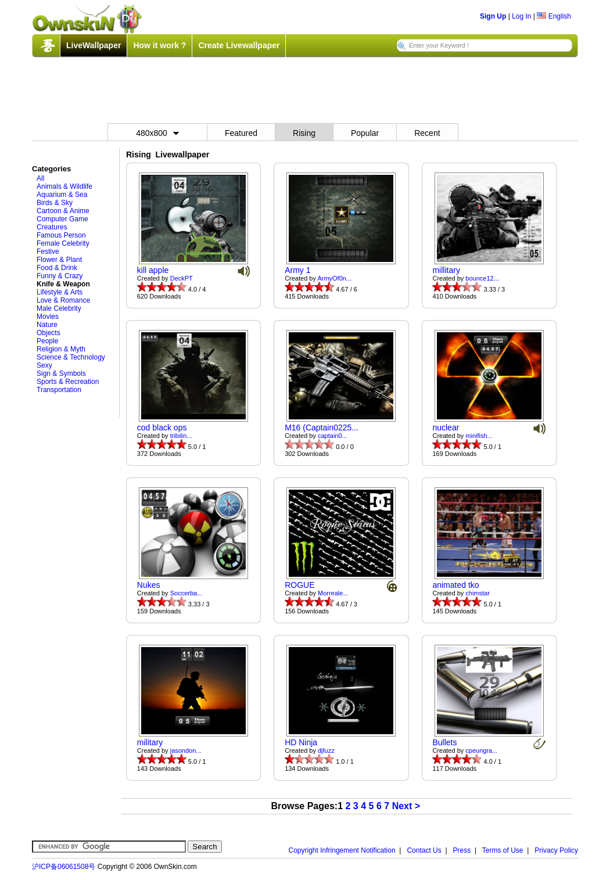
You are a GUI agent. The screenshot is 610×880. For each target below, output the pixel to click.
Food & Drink (57, 268)
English (554, 16)
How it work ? (159, 45)
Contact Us (424, 850)
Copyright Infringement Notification (342, 850)
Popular (365, 133)
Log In (521, 16)
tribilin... (181, 435)
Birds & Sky (55, 203)
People (47, 341)
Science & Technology (71, 357)
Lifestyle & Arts (59, 292)
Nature (47, 325)
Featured (241, 133)
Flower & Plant (59, 260)
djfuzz (326, 750)
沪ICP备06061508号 (63, 867)
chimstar (477, 593)
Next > (406, 806)
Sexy (44, 365)
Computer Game (62, 219)
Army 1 (297, 270)
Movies (48, 317)
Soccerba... (186, 593)
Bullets (444, 742)
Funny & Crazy (59, 276)
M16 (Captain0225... (321, 427)
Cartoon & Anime (63, 211)
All (40, 178)
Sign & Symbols (61, 373)
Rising (304, 133)
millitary (446, 270)
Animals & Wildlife (64, 186)
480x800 (157, 133)
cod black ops (162, 427)
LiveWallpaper (93, 45)
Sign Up (493, 16)
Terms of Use (502, 850)
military (150, 742)
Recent (427, 133)
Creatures (52, 227)
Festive (48, 251)
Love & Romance (63, 300)
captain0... (332, 435)
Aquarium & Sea (62, 195)
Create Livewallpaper (238, 45)
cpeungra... (481, 750)
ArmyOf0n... (334, 278)
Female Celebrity (63, 243)
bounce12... (482, 278)
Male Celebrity (59, 308)
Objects (48, 333)
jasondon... (186, 750)
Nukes (148, 585)
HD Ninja (301, 742)
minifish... (478, 435)
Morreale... (333, 593)
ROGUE (299, 585)
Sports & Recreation (68, 382)
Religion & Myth (61, 349)
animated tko (455, 585)
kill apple (152, 270)
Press (462, 850)
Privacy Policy (556, 850)
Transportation (59, 390)
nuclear (445, 427)
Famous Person (61, 235)
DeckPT (181, 278)
